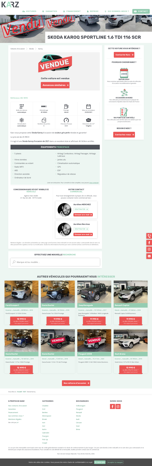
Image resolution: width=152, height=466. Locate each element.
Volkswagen (80, 405)
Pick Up (45, 439)
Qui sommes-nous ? (118, 11)
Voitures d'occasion (18, 49)
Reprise (94, 11)
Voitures (31, 11)
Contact (143, 11)
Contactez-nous (123, 135)
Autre (44, 429)
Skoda (31, 49)
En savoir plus (100, 462)
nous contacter (94, 183)
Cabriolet (45, 433)
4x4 (43, 422)
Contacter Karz (123, 55)
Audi (77, 419)
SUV (43, 409)
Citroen (79, 422)
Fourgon (45, 436)
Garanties (51, 11)
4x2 (43, 426)
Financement (73, 11)
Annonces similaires (54, 85)
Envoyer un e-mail (82, 215)
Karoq (40, 49)
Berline (45, 412)
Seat (78, 426)
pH (18, 422)
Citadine (45, 405)
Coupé (44, 443)
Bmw (78, 429)
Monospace (46, 416)
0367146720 (80, 209)
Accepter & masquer (115, 462)
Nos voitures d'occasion (75, 383)
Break (44, 419)
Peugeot (79, 409)
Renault (79, 412)
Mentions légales (14, 419)
